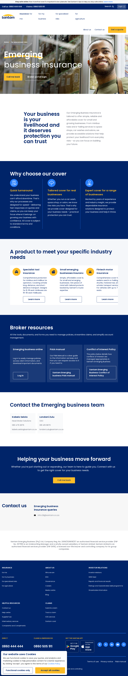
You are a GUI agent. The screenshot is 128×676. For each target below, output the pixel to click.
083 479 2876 (18, 425)
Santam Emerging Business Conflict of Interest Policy (99, 372)
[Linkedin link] (112, 645)
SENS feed (92, 577)
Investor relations (95, 572)
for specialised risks (18, 42)
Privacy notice (107, 662)
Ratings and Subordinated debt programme (106, 586)
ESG (46, 577)
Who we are (49, 572)
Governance (50, 581)
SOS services (50, 617)
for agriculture (7, 586)
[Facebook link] (100, 645)
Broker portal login (37, 76)
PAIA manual (120, 662)
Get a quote (117, 30)
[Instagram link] (124, 645)
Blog (47, 595)
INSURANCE (7, 567)
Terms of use (93, 662)
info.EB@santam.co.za (48, 515)
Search (109, 6)
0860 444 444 (12, 646)
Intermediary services (10, 621)
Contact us (99, 30)
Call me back (13, 76)
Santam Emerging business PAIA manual (63, 374)
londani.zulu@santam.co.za (51, 430)
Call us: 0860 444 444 (12, 6)
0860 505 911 (43, 646)
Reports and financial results (100, 581)
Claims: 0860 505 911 (35, 6)
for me (4, 572)
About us (87, 30)
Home (6, 42)
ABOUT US (49, 567)
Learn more (34, 299)
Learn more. (108, 2)
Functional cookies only (18, 670)
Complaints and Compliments (14, 626)
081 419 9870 (45, 425)
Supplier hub (7, 617)
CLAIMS (48, 603)
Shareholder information (98, 590)
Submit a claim (51, 608)
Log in (21, 375)
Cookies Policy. (54, 664)
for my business (8, 577)
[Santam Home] (8, 16)
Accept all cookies (50, 670)
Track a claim (50, 612)
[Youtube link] (118, 645)
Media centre (50, 590)
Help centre (6, 612)
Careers (48, 586)
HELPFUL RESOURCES (11, 603)
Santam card (50, 621)
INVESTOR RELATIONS (98, 567)
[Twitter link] (106, 645)
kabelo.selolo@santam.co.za (24, 430)
